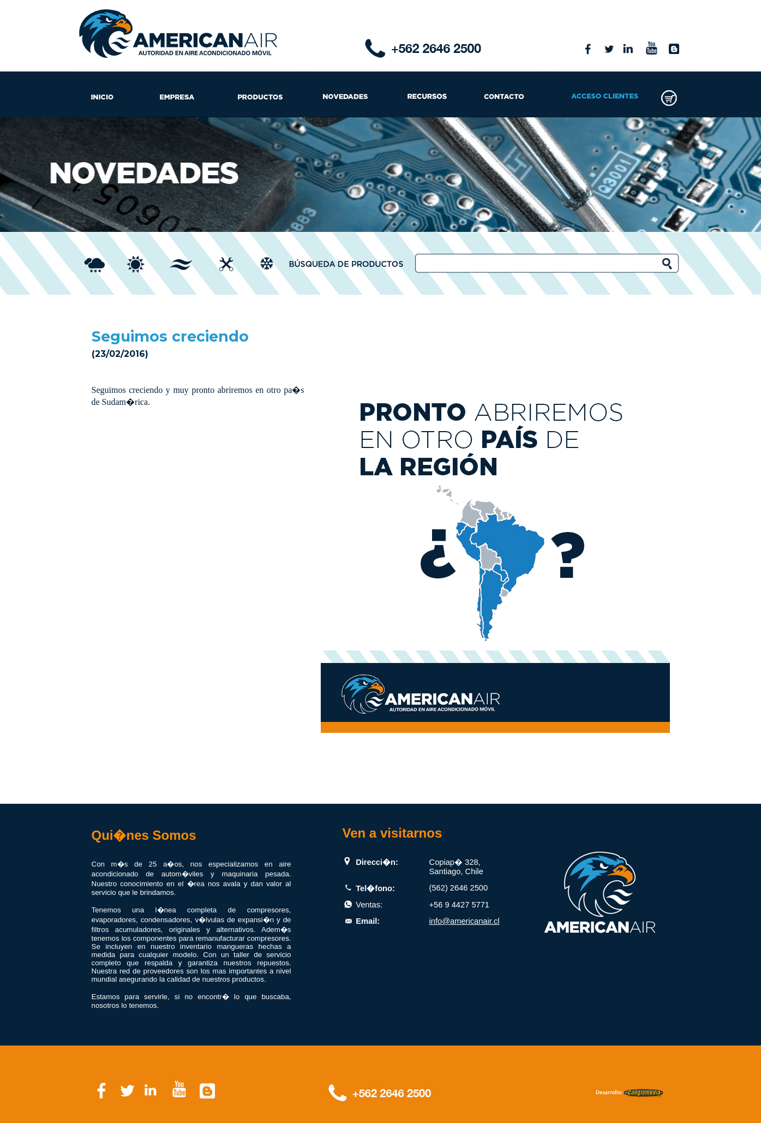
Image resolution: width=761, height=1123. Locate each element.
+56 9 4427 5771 (459, 904)
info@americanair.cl (464, 921)
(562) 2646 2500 (458, 887)
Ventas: (369, 904)
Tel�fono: (375, 888)
